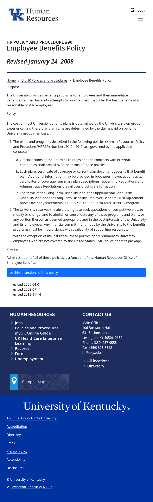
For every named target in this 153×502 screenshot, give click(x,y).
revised (26, 284)
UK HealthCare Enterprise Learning (38, 341)
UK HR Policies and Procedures (44, 80)
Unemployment (29, 358)
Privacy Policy (17, 451)
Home (11, 80)
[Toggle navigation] (140, 18)
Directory (95, 366)
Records (22, 348)
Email (11, 443)
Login (142, 10)
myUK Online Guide (33, 333)
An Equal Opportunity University (32, 418)
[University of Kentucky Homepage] (76, 406)
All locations (98, 360)
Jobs (19, 322)
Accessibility (16, 459)
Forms (20, 353)
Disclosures (15, 468)
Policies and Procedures (36, 327)
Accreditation (17, 426)
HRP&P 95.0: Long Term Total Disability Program (103, 203)
